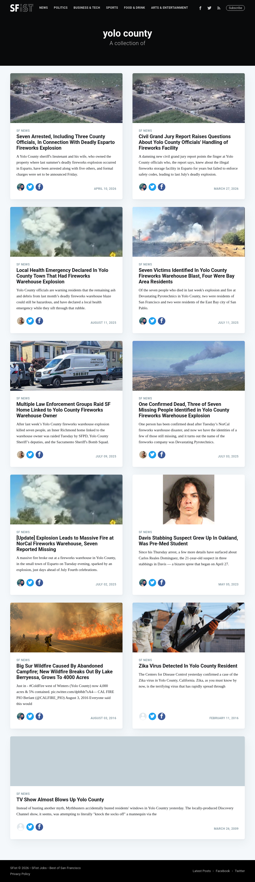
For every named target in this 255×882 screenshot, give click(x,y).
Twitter (240, 871)
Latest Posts (202, 871)
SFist (13, 868)
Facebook (223, 871)
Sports (112, 7)
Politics (60, 7)
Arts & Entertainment (169, 7)
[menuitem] (43, 8)
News (43, 7)
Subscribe (235, 8)
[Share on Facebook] (39, 187)
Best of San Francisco (65, 868)
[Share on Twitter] (30, 187)
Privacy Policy (20, 874)
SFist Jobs (39, 868)
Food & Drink (134, 7)
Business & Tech (87, 7)
